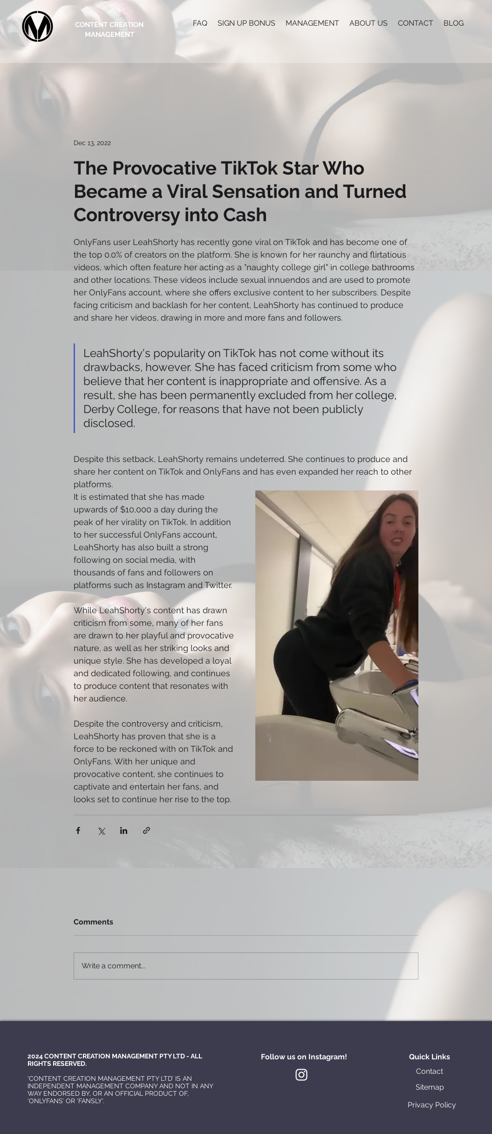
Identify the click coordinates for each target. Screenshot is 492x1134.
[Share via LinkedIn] (123, 830)
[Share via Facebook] (78, 830)
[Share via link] (146, 830)
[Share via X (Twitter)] (100, 830)
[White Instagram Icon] (301, 1075)
